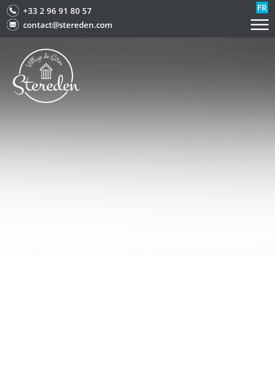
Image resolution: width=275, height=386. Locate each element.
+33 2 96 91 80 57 (57, 10)
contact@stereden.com (67, 24)
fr (262, 7)
